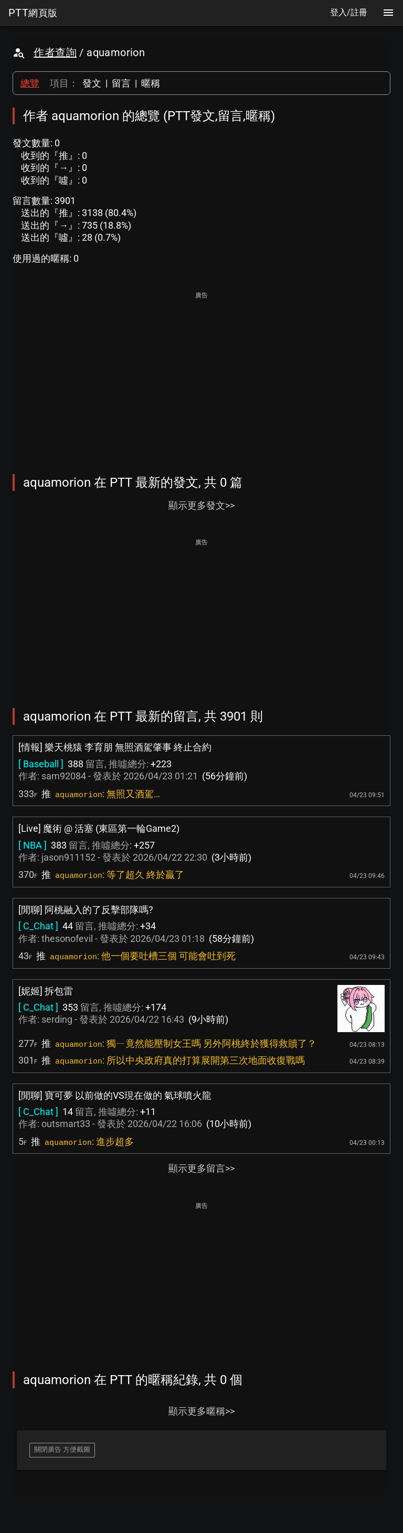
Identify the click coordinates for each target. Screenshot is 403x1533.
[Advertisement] (201, 375)
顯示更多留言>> (201, 1168)
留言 (121, 83)
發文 (91, 83)
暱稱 (150, 83)
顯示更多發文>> (201, 505)
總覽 (29, 83)
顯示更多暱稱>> (201, 1411)
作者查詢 (55, 52)
